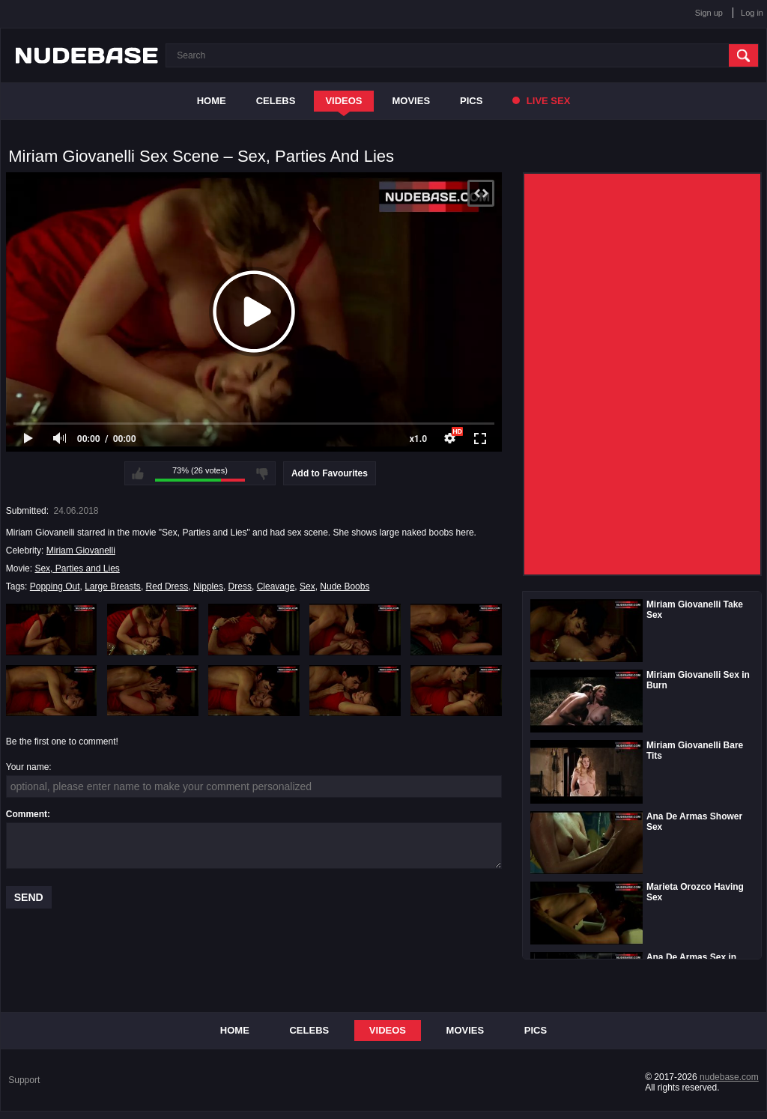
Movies (411, 100)
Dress (240, 586)
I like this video (138, 473)
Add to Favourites (329, 473)
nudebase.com (729, 1077)
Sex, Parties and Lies (76, 568)
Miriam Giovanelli (80, 550)
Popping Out (55, 586)
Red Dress (167, 586)
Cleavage (276, 586)
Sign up (709, 12)
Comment (26, 814)
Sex (307, 586)
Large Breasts (113, 586)
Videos (343, 100)
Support (24, 1080)
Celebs (276, 100)
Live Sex (541, 100)
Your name (27, 767)
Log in (752, 12)
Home (211, 100)
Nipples (208, 586)
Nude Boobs (344, 586)
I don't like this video (262, 473)
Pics (471, 100)
